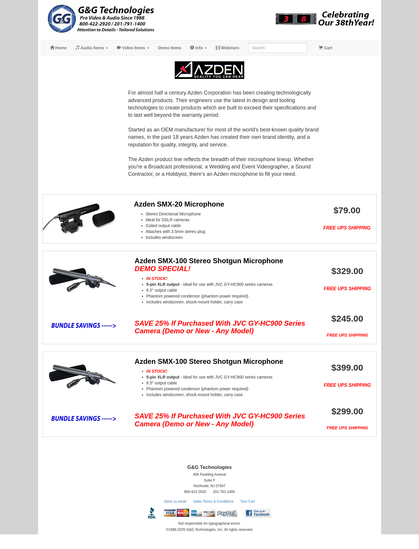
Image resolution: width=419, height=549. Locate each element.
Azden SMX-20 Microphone (171, 204)
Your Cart (247, 516)
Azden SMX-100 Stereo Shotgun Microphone (201, 264)
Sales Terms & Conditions (213, 516)
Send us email (175, 516)
